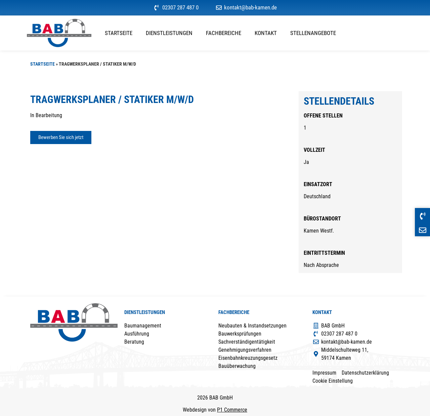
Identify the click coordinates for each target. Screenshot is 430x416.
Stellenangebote (313, 33)
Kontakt (266, 33)
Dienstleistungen (169, 33)
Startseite (118, 33)
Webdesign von (215, 410)
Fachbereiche (223, 33)
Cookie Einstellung (332, 381)
